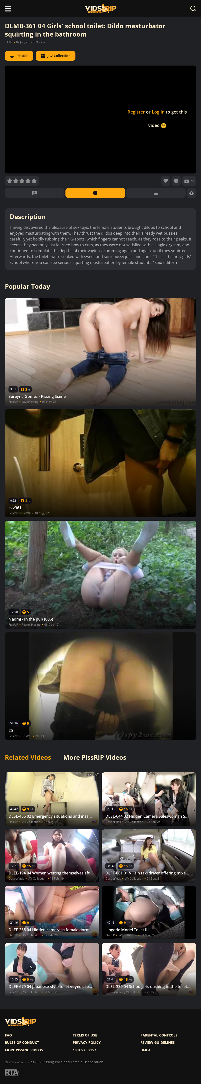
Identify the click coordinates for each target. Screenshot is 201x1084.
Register (136, 112)
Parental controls (158, 1035)
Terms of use (85, 1035)
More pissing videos (24, 1050)
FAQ (8, 1035)
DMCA (145, 1050)
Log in (158, 112)
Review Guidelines (157, 1042)
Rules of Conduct (22, 1042)
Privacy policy (87, 1042)
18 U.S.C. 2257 (84, 1050)
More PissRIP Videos (94, 757)
